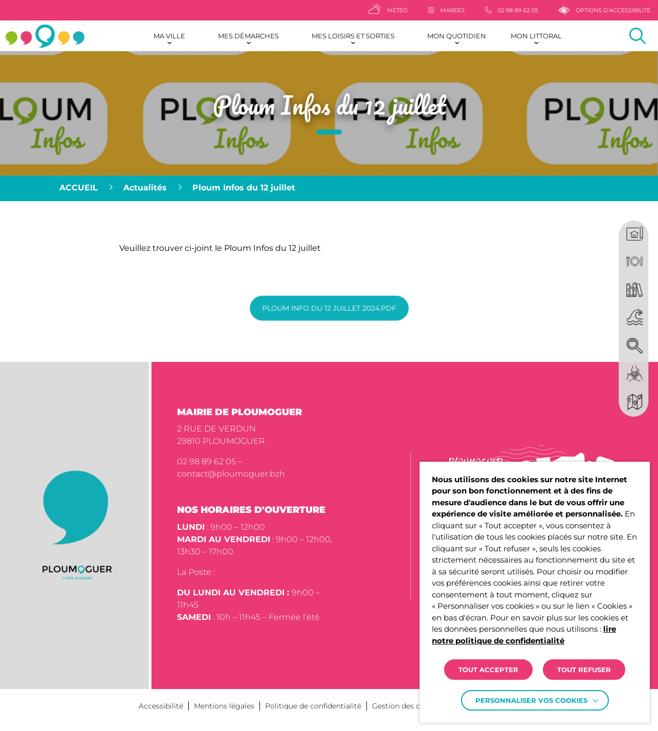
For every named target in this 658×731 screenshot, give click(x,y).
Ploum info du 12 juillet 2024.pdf (328, 308)
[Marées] (463, 10)
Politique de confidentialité (313, 706)
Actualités (145, 187)
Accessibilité (161, 706)
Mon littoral (536, 36)
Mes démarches (248, 36)
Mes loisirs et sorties (353, 36)
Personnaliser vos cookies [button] (531, 700)
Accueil (78, 187)
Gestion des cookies (407, 706)
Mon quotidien (456, 36)
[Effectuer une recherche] (637, 35)
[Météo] (404, 10)
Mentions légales (224, 706)
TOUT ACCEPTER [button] (488, 669)
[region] (329, 188)
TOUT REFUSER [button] (584, 669)
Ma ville (169, 36)
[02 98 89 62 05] (528, 10)
